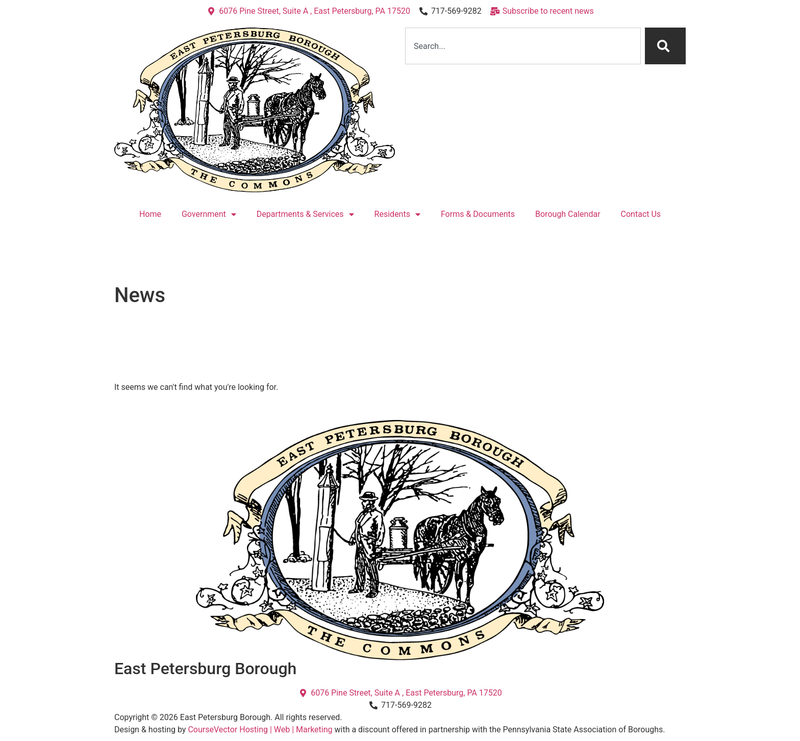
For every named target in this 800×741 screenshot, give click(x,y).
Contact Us (641, 214)
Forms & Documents (478, 214)
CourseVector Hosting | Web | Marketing (260, 729)
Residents (397, 214)
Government (209, 214)
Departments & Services (305, 214)
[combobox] (523, 46)
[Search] (665, 46)
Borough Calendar (568, 214)
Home (150, 214)
